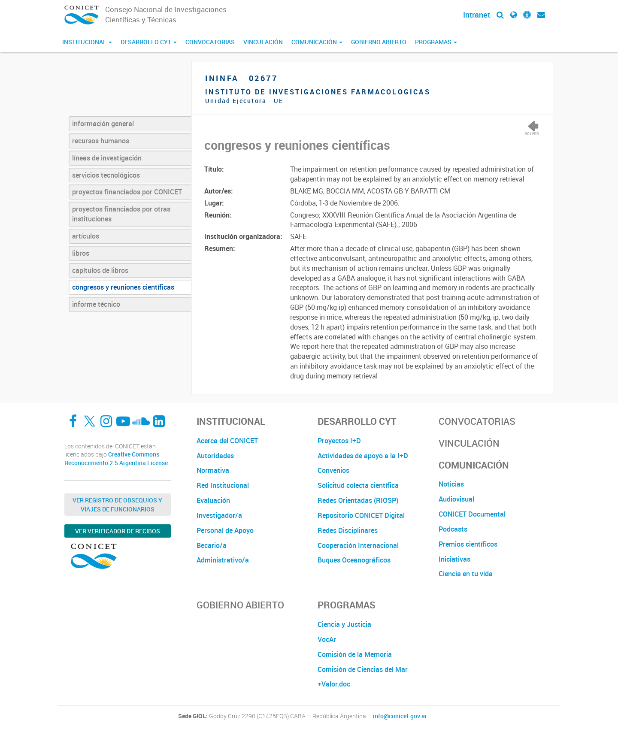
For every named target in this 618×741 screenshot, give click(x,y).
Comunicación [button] (316, 42)
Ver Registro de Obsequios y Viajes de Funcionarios (117, 504)
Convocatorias (210, 42)
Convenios (333, 470)
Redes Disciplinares (348, 530)
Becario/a (212, 545)
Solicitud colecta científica (358, 485)
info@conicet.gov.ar (400, 716)
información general (103, 123)
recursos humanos (100, 140)
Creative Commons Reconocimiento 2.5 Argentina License (116, 458)
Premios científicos (468, 544)
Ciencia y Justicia (344, 624)
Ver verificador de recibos (117, 531)
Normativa (213, 470)
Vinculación (263, 42)
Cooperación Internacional (358, 545)
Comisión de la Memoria (355, 654)
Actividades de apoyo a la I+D (363, 455)
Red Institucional (223, 485)
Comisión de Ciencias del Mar (363, 669)
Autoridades (215, 455)
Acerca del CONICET (227, 440)
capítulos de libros (100, 270)
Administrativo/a (223, 560)
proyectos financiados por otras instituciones (121, 214)
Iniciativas (454, 559)
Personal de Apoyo (225, 530)
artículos (85, 236)
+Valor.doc (334, 684)
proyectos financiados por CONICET (127, 192)
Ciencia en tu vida (466, 573)
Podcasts (453, 529)
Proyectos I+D (339, 440)
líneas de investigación (107, 158)
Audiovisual (456, 499)
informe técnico (96, 304)
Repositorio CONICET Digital (361, 515)
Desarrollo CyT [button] (149, 42)
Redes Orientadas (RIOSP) (358, 500)
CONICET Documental (472, 514)
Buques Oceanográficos (354, 560)
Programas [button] (436, 42)
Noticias (451, 484)
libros (80, 253)
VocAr (327, 639)
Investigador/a (219, 515)
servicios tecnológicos (106, 175)
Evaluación (213, 500)
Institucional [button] (87, 42)
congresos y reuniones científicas (123, 287)
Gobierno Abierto (378, 42)
